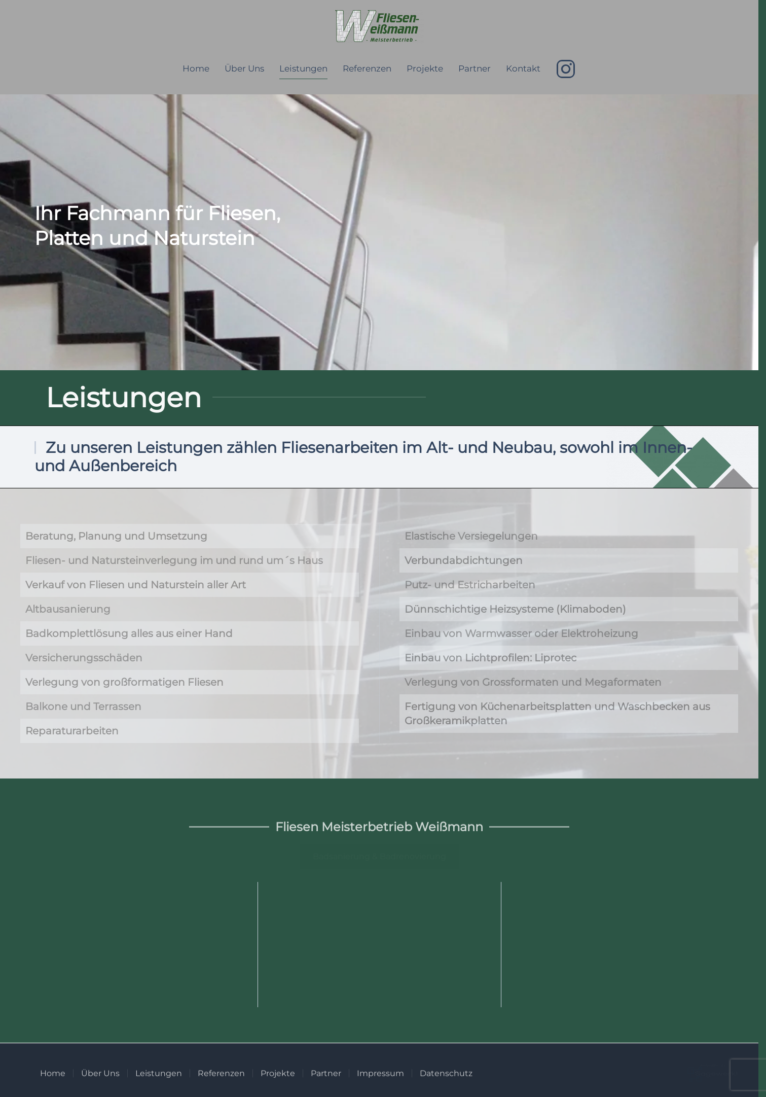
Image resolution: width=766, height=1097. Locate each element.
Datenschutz (446, 1078)
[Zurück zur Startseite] (379, 27)
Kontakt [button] (523, 68)
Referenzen (367, 68)
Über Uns (244, 68)
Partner (474, 68)
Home (196, 68)
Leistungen (303, 68)
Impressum (380, 1078)
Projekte (425, 68)
